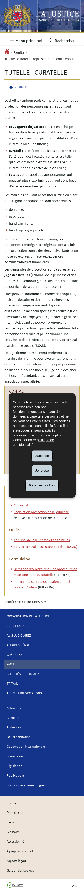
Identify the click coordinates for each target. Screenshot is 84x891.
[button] (25, 40)
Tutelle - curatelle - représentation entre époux (39, 58)
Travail (12, 683)
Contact (12, 803)
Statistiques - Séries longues (26, 785)
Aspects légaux (17, 861)
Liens (10, 822)
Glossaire (13, 832)
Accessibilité (15, 841)
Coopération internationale (26, 746)
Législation (14, 766)
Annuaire (13, 717)
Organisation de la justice (28, 616)
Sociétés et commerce (25, 674)
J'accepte (42, 456)
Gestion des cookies (20, 870)
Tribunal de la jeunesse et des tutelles (42, 540)
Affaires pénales (20, 645)
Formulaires (15, 756)
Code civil (21, 505)
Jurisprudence (19, 626)
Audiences (14, 727)
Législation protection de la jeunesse (41, 512)
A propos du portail (20, 851)
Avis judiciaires (19, 635)
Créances (14, 654)
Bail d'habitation (18, 737)
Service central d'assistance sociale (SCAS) (45, 546)
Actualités (14, 708)
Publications (15, 775)
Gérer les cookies (42, 485)
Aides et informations (24, 693)
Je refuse (42, 470)
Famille (19, 52)
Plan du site (15, 812)
